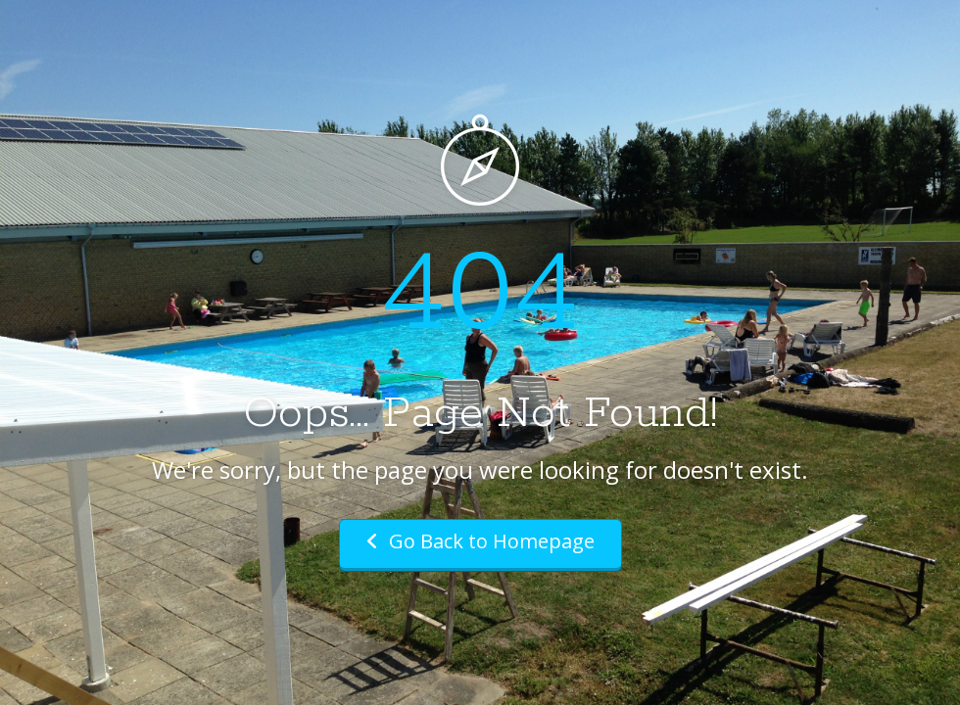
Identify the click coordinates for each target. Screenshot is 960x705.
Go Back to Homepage (480, 541)
